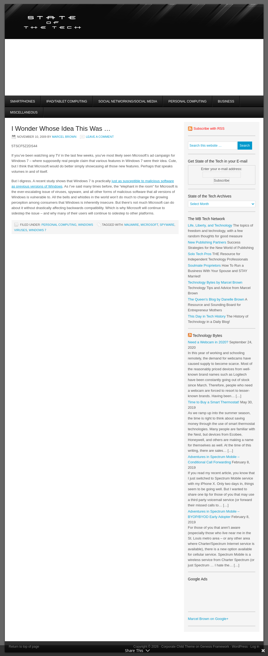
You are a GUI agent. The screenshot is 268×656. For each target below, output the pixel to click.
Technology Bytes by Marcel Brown (215, 282)
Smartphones (22, 101)
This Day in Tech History (207, 316)
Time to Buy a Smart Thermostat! (213, 402)
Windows (85, 224)
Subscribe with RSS (209, 128)
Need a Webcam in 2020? (208, 342)
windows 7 (37, 230)
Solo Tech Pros (199, 254)
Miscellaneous (24, 112)
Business (226, 101)
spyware (167, 224)
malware (131, 224)
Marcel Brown (64, 136)
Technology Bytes (207, 335)
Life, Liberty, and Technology (210, 225)
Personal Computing (187, 101)
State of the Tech (69, 21)
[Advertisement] (205, 58)
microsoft (149, 224)
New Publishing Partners (207, 242)
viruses (20, 230)
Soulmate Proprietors (204, 265)
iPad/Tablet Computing (66, 101)
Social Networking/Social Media (127, 101)
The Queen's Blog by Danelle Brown (216, 299)
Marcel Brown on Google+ (208, 619)
